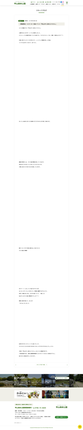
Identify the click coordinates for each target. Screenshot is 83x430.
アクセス (43, 4)
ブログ (62, 4)
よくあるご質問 (40, 2)
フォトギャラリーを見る (61, 378)
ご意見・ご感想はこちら (61, 417)
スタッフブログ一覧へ (41, 364)
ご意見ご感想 (48, 2)
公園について (48, 4)
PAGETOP (80, 427)
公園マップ (37, 4)
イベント (58, 4)
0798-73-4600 (40, 408)
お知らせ (54, 4)
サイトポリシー (18, 423)
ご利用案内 (32, 4)
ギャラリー (33, 2)
